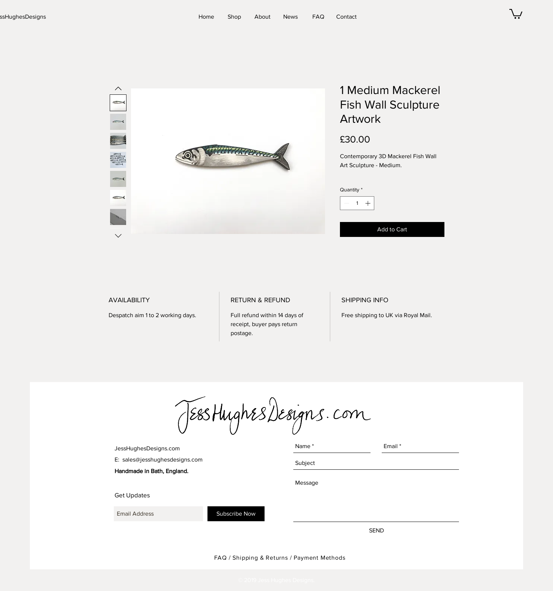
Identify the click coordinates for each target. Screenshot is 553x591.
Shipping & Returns (260, 557)
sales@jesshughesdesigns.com (162, 459)
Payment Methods (319, 557)
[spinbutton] (357, 203)
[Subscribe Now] (236, 513)
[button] (515, 13)
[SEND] (376, 531)
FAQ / (223, 557)
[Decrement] (345, 203)
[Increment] (368, 203)
